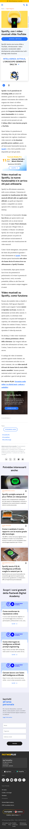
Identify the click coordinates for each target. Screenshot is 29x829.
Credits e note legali (7, 792)
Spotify (3, 149)
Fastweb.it (4, 795)
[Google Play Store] (20, 771)
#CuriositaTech (6, 437)
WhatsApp (18, 459)
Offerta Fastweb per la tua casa (15, 1)
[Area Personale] (27, 5)
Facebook (14, 459)
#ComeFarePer (6, 434)
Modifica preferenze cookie (15, 824)
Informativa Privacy (5, 823)
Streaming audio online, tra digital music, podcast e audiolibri (13, 384)
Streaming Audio (10, 429)
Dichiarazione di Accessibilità (23, 823)
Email (22, 459)
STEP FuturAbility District (8, 805)
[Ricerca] (24, 5)
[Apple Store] (8, 771)
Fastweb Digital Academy (8, 802)
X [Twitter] (10, 459)
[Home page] (11, 5)
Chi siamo (4, 789)
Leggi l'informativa (7, 717)
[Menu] (2, 5)
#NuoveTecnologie (6, 439)
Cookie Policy (10, 823)
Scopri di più (12, 408)
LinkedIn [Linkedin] (6, 459)
